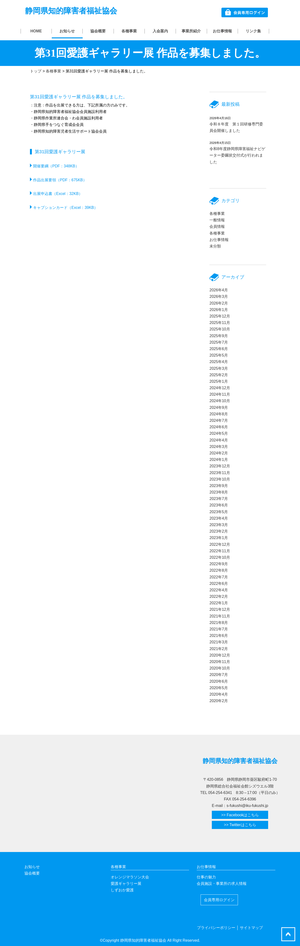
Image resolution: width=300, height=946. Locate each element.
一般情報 (217, 220)
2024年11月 (219, 394)
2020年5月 (218, 688)
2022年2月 (218, 596)
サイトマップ (251, 928)
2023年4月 (218, 518)
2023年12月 (219, 466)
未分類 (215, 246)
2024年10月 (219, 401)
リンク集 (253, 31)
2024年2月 (218, 453)
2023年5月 (218, 512)
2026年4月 (218, 290)
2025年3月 (218, 368)
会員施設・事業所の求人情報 (222, 883)
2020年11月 (219, 662)
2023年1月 (218, 538)
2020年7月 (218, 675)
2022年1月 (218, 603)
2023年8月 (218, 492)
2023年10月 (219, 479)
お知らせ (67, 31)
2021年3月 (218, 642)
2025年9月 (218, 336)
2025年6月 (218, 349)
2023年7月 (218, 499)
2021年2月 (218, 649)
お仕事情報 (222, 31)
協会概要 (98, 31)
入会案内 (160, 31)
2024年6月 (218, 427)
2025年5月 (218, 355)
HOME (36, 31)
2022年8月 (218, 570)
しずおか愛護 (122, 890)
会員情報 (217, 226)
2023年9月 (218, 486)
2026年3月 (218, 296)
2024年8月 (218, 414)
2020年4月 (218, 694)
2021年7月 (218, 629)
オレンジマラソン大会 (130, 877)
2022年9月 (218, 564)
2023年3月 (218, 525)
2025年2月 (218, 375)
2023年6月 (218, 505)
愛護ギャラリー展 (126, 883)
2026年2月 (218, 303)
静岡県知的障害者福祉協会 (71, 10)
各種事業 (129, 31)
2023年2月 (218, 531)
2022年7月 (218, 577)
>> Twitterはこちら (240, 825)
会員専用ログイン (219, 900)
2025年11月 (219, 323)
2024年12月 (219, 388)
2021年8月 (218, 623)
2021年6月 (218, 636)
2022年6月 (218, 584)
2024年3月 (218, 447)
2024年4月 (218, 440)
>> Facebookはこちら (240, 815)
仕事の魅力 (206, 877)
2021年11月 (219, 616)
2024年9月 (218, 407)
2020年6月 (218, 681)
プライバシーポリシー (216, 928)
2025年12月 (219, 316)
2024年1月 (218, 460)
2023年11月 (219, 473)
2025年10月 (219, 329)
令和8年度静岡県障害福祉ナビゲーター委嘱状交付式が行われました (237, 155)
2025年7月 (218, 342)
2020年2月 (218, 701)
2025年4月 (218, 362)
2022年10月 (219, 557)
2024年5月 (218, 433)
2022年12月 (219, 544)
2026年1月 (218, 310)
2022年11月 (219, 551)
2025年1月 (218, 381)
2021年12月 (219, 609)
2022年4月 (218, 590)
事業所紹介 (191, 31)
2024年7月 (218, 420)
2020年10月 (219, 668)
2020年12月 (219, 655)
